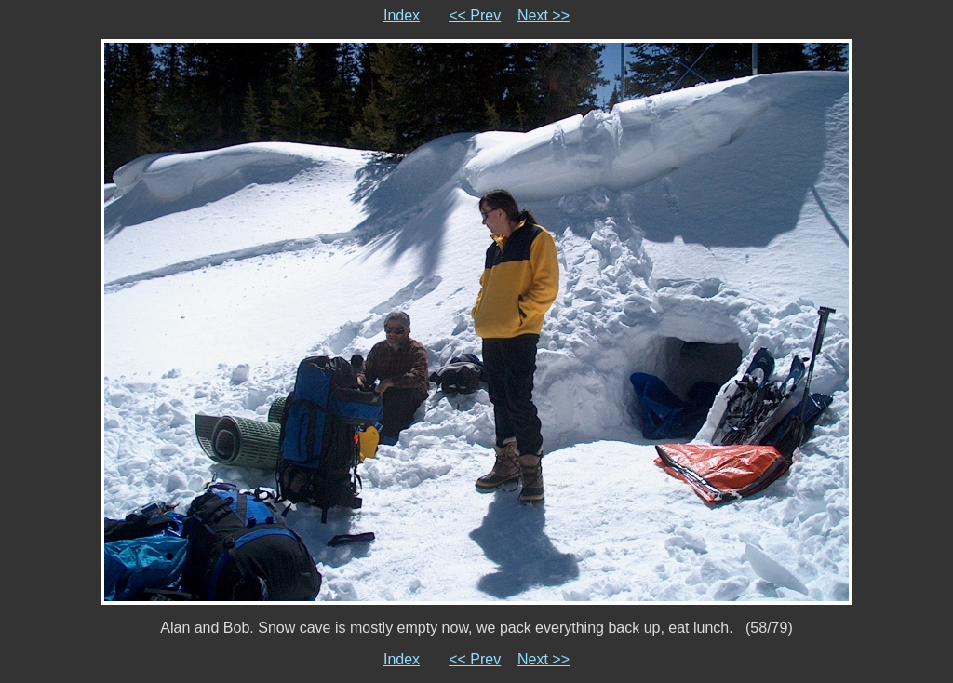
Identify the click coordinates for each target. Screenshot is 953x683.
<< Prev (475, 15)
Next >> (543, 15)
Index (401, 15)
